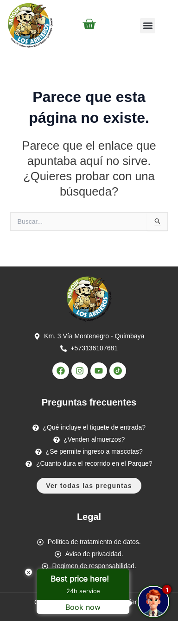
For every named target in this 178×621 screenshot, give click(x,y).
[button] (147, 25)
